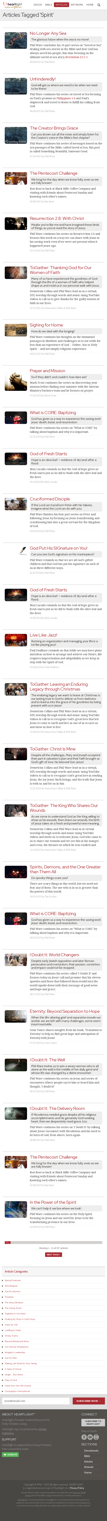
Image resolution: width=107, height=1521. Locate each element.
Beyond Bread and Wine (17, 1341)
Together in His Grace (15, 1313)
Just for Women (12, 1291)
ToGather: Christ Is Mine (52, 749)
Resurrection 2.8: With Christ (57, 218)
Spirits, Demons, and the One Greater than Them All (65, 869)
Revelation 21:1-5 (76, 57)
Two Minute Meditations (16, 1347)
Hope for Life (11, 1325)
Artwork (77, 4)
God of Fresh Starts (48, 454)
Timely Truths (11, 1336)
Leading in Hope (13, 1330)
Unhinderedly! (43, 79)
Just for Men (11, 1358)
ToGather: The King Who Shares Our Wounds (64, 807)
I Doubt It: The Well (47, 1060)
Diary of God (11, 1380)
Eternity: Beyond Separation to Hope (65, 1011)
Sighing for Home (46, 325)
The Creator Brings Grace (54, 128)
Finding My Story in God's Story (20, 1319)
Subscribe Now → (88, 1401)
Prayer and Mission (47, 371)
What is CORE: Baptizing (53, 412)
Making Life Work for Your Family (21, 1363)
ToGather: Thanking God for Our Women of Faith (60, 270)
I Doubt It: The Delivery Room (57, 1108)
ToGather (9, 1297)
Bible (48, 4)
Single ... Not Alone (14, 1374)
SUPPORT (9, 1439)
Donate (10, 1455)
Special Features (13, 1280)
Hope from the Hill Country (18, 1385)
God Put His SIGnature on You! (58, 548)
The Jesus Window (14, 1302)
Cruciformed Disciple (50, 499)
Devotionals (91, 1450)
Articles (61, 4)
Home (88, 1472)
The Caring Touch (13, 1308)
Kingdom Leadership (15, 1352)
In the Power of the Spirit (53, 1202)
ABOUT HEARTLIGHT (18, 1414)
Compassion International (17, 1391)
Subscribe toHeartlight (93, 1422)
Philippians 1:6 (65, 98)
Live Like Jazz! (43, 635)
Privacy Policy (77, 1487)
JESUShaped (11, 1286)
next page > (53, 1254)
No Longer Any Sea (48, 33)
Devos (38, 4)
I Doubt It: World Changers (54, 955)
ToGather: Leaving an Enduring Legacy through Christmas (59, 686)
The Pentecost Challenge (53, 173)
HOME (90, 4)
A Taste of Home (13, 1369)
